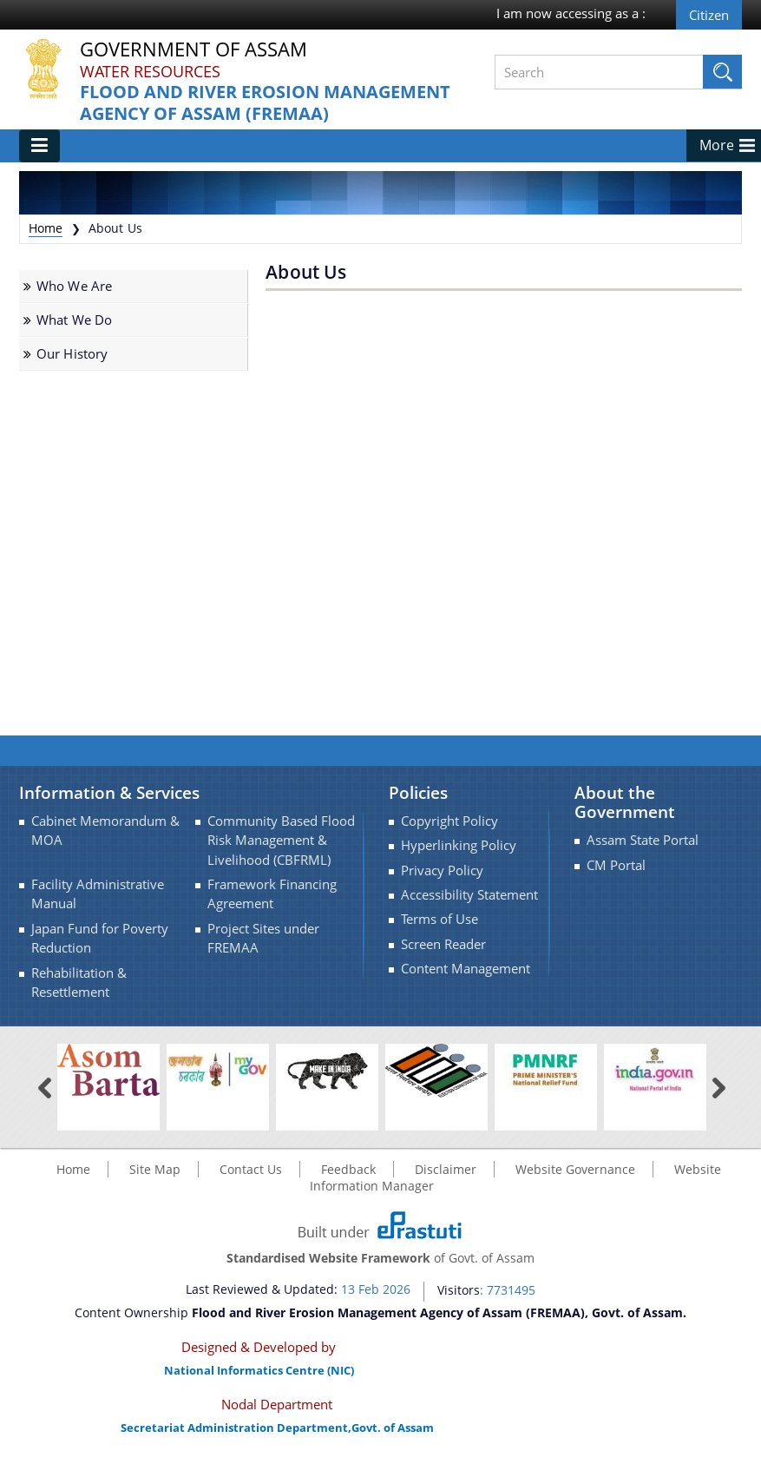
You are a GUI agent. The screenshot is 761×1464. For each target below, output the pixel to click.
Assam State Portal (643, 840)
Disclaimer (445, 1169)
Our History (72, 354)
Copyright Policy (449, 821)
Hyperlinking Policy (458, 845)
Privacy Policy (442, 870)
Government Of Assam (193, 50)
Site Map (154, 1169)
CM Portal (616, 865)
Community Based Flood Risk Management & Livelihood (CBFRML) (281, 840)
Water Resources (150, 71)
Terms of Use (439, 919)
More (716, 145)
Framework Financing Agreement (272, 894)
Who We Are (74, 286)
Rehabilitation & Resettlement (79, 982)
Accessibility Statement (469, 895)
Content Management (465, 969)
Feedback (348, 1169)
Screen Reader (443, 944)
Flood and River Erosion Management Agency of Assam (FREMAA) (265, 103)
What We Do (74, 320)
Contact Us (251, 1169)
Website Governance (575, 1169)
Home (46, 228)
